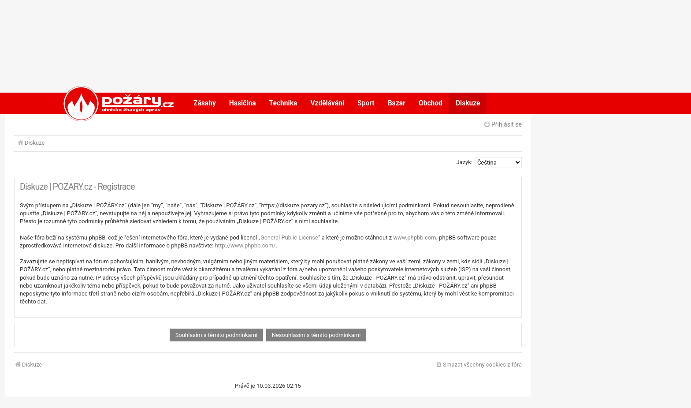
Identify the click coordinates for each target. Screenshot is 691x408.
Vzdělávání (327, 103)
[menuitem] (478, 365)
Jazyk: (464, 162)
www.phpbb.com (414, 237)
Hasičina (242, 103)
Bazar (396, 103)
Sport (366, 103)
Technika (283, 103)
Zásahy (204, 103)
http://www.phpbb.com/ (245, 245)
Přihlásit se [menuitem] (502, 124)
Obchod (430, 103)
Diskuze (468, 103)
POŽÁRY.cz (109, 103)
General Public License (289, 237)
